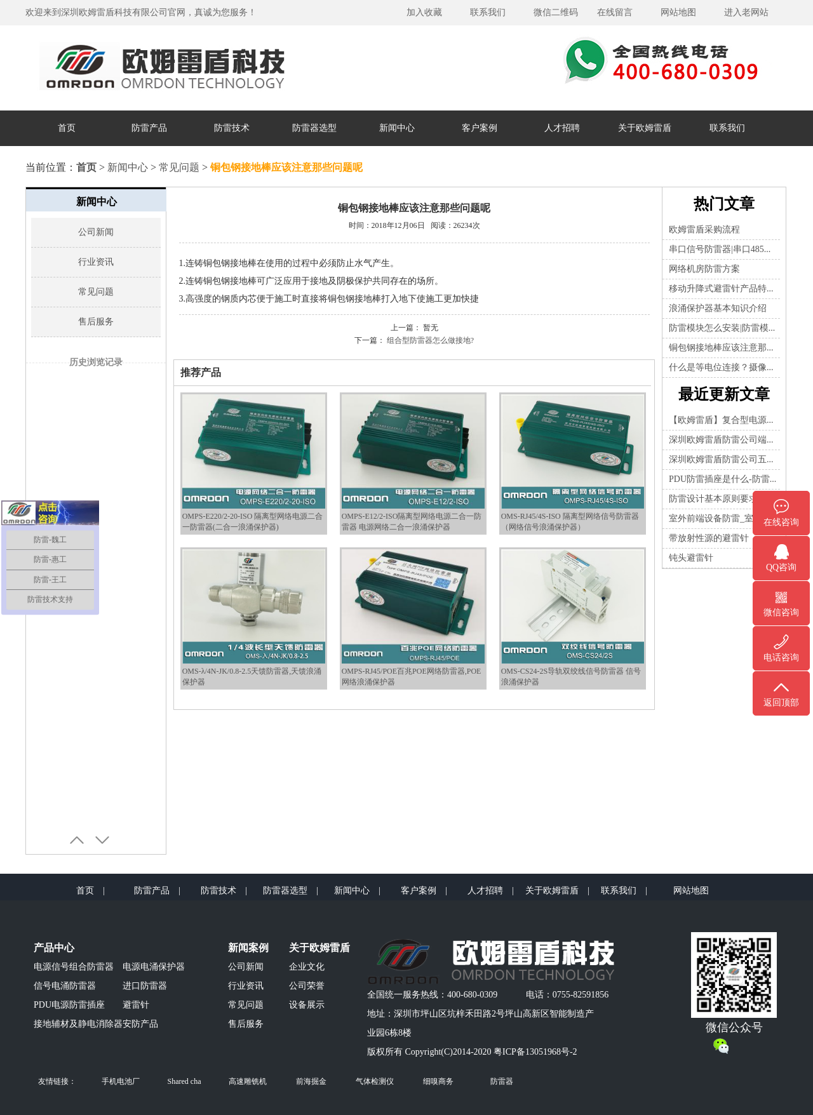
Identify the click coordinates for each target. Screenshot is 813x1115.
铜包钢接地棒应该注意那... (721, 347)
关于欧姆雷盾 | (557, 890)
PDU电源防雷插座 (69, 1005)
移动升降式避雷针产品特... (721, 288)
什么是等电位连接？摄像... (721, 367)
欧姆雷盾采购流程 (704, 229)
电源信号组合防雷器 (74, 966)
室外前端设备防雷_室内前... (723, 518)
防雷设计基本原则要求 (713, 499)
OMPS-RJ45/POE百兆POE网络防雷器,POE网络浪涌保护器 (413, 671)
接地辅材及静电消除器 (78, 1024)
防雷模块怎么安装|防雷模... (722, 328)
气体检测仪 (375, 1081)
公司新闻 (96, 232)
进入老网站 (746, 12)
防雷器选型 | (290, 890)
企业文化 (307, 966)
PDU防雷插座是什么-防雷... (722, 479)
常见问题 (179, 167)
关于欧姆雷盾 (644, 128)
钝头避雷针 (691, 558)
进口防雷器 (145, 986)
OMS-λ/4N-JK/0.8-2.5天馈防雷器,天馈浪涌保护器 (253, 671)
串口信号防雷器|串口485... (719, 249)
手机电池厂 (121, 1081)
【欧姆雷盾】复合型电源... (721, 420)
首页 (67, 128)
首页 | (90, 890)
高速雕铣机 (248, 1081)
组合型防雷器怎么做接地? (430, 340)
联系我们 (488, 12)
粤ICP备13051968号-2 (535, 1052)
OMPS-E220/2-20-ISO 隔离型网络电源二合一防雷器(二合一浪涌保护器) (253, 516)
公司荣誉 (307, 986)
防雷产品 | (157, 890)
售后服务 (96, 321)
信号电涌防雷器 (65, 986)
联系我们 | (624, 890)
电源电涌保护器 (154, 966)
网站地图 (678, 12)
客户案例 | (424, 890)
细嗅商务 (438, 1081)
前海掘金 (311, 1081)
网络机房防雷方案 (704, 269)
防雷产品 (149, 128)
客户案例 (479, 128)
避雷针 (136, 1005)
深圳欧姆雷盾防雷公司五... (721, 459)
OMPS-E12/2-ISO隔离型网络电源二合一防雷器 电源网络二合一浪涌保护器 (413, 516)
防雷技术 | (224, 890)
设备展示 (307, 1005)
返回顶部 (781, 702)
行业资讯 (96, 262)
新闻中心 (397, 128)
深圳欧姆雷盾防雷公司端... (721, 439)
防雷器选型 (314, 128)
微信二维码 (556, 12)
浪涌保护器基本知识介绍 (718, 308)
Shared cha (184, 1081)
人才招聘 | (490, 890)
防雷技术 (232, 128)
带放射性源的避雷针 (709, 538)
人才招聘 (562, 128)
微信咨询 (781, 612)
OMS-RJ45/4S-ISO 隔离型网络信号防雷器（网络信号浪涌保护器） (572, 516)
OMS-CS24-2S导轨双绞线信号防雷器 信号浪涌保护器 (572, 671)
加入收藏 (424, 12)
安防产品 (140, 1024)
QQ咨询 (781, 567)
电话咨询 (781, 657)
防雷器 (501, 1081)
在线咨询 (781, 522)
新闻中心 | (357, 890)
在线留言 (615, 12)
